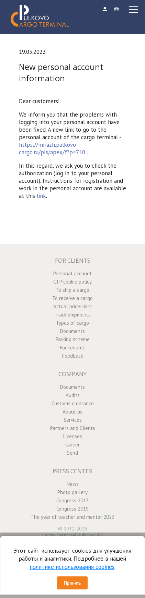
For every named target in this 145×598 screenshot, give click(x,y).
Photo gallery (72, 492)
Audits (73, 395)
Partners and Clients (72, 428)
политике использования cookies (72, 567)
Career (72, 444)
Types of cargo (72, 323)
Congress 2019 (72, 508)
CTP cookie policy (72, 281)
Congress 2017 (72, 500)
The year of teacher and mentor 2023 (72, 517)
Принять (72, 583)
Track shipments (73, 314)
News (73, 484)
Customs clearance (73, 403)
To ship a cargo (72, 290)
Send (72, 453)
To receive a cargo (72, 298)
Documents (72, 331)
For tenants (73, 347)
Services (73, 420)
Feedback (72, 355)
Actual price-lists (72, 306)
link (41, 196)
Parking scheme (73, 339)
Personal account (72, 273)
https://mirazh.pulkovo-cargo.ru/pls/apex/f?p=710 (52, 148)
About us (72, 411)
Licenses (72, 436)
